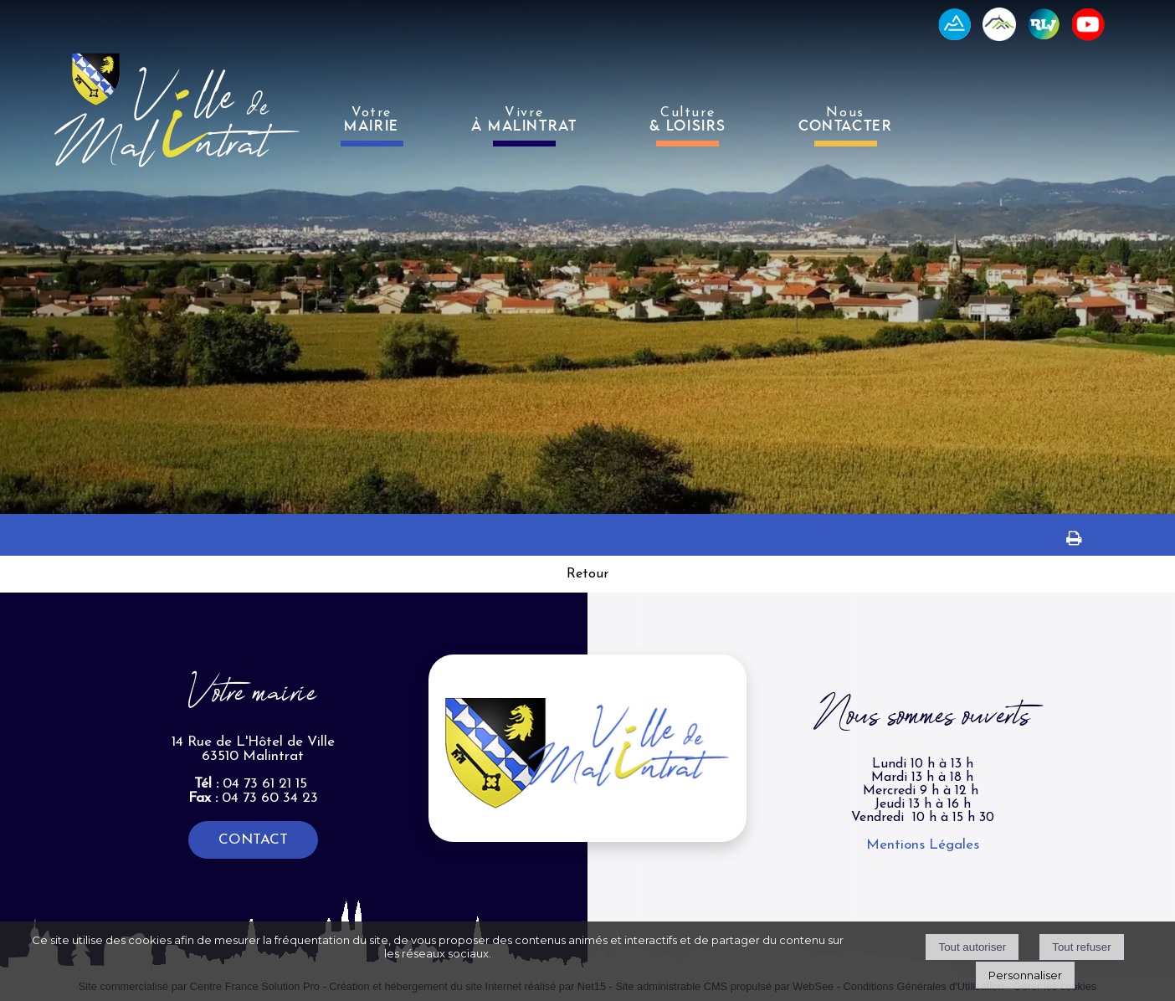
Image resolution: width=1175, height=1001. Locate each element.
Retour (587, 574)
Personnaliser (1025, 975)
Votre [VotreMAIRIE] (371, 119)
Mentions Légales (922, 845)
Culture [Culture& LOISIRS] (687, 119)
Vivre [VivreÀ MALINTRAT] (524, 119)
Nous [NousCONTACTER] (845, 119)
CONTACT (253, 840)
